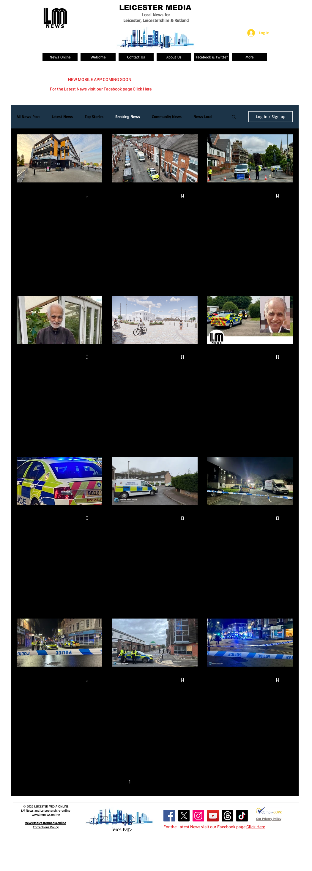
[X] (184, 815)
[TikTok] (242, 815)
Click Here (142, 89)
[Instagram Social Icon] (198, 815)
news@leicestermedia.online (45, 823)
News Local (202, 116)
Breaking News (127, 116)
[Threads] (227, 815)
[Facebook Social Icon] (169, 815)
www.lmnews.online (46, 815)
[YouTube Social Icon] (213, 815)
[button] (234, 117)
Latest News (62, 116)
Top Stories (94, 116)
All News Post (28, 116)
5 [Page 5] (180, 782)
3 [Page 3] (155, 782)
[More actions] (94, 195)
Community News (167, 116)
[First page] (105, 781)
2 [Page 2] (142, 782)
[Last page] (204, 781)
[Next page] (192, 781)
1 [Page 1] (130, 782)
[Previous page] (117, 781)
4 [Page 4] (167, 782)
